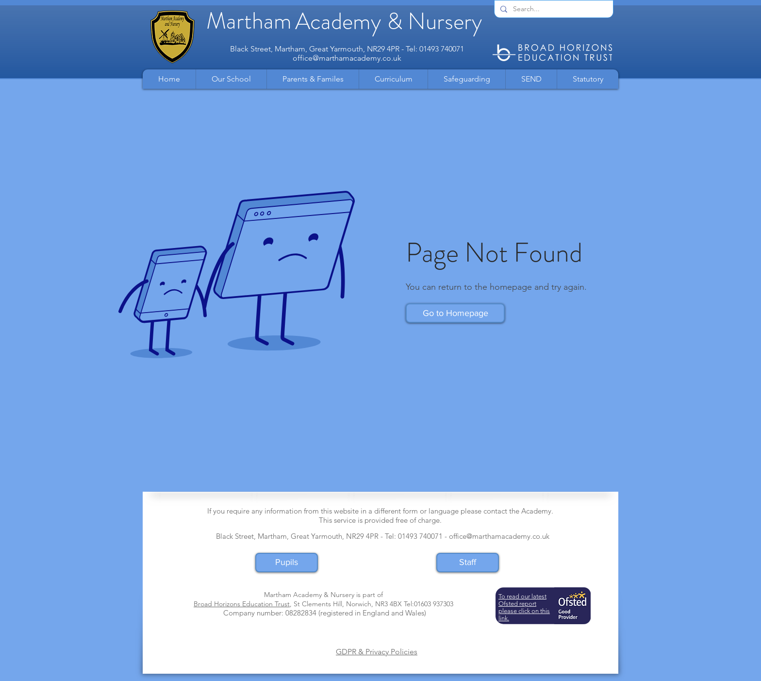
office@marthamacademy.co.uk (347, 58)
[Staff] (467, 562)
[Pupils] (286, 562)
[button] (231, 79)
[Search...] (553, 9)
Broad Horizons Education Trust (242, 603)
